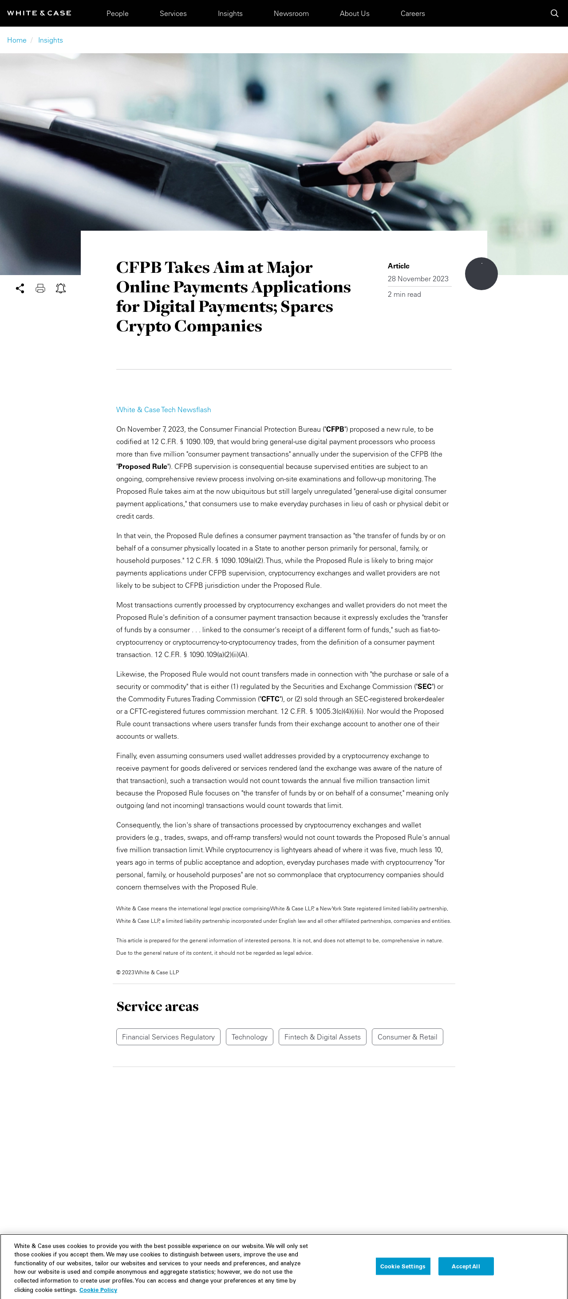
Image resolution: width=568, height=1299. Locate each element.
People (117, 13)
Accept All (466, 1273)
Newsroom (291, 13)
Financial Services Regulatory (168, 1036)
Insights (230, 13)
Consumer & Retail (408, 1036)
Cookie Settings (403, 1273)
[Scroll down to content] (481, 273)
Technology (250, 1036)
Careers (413, 13)
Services (173, 13)
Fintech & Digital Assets (322, 1036)
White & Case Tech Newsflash (163, 409)
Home (17, 39)
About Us (355, 13)
